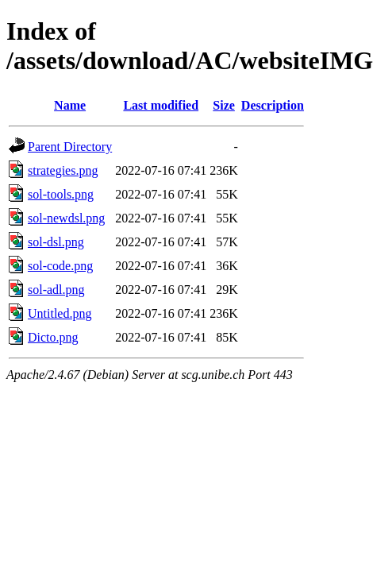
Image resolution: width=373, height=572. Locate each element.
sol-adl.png (56, 289)
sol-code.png (60, 265)
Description (272, 105)
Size (224, 105)
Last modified (160, 105)
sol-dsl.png (56, 242)
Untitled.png (59, 313)
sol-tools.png (61, 194)
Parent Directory (70, 146)
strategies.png (63, 170)
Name (70, 105)
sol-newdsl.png (66, 218)
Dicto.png (53, 337)
